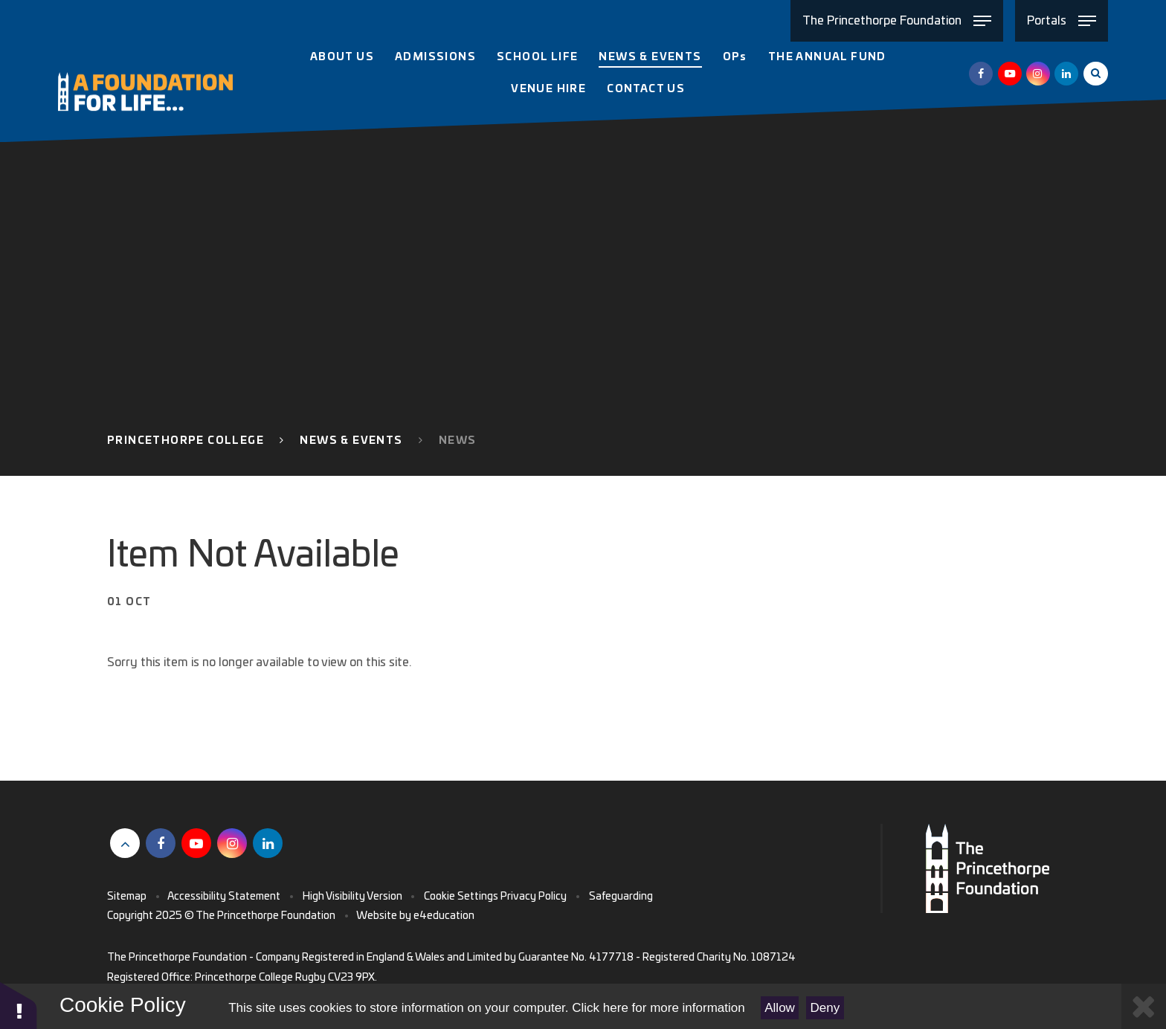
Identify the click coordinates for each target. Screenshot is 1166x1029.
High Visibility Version (352, 896)
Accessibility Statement (223, 896)
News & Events (351, 441)
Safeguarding (621, 896)
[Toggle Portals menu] (1061, 21)
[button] (18, 1005)
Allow (779, 1008)
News (458, 441)
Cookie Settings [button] (461, 896)
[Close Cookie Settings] (1143, 1006)
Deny (825, 1008)
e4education (443, 916)
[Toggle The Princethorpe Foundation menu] (896, 21)
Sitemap (126, 896)
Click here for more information (658, 1008)
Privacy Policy (533, 896)
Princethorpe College (185, 441)
